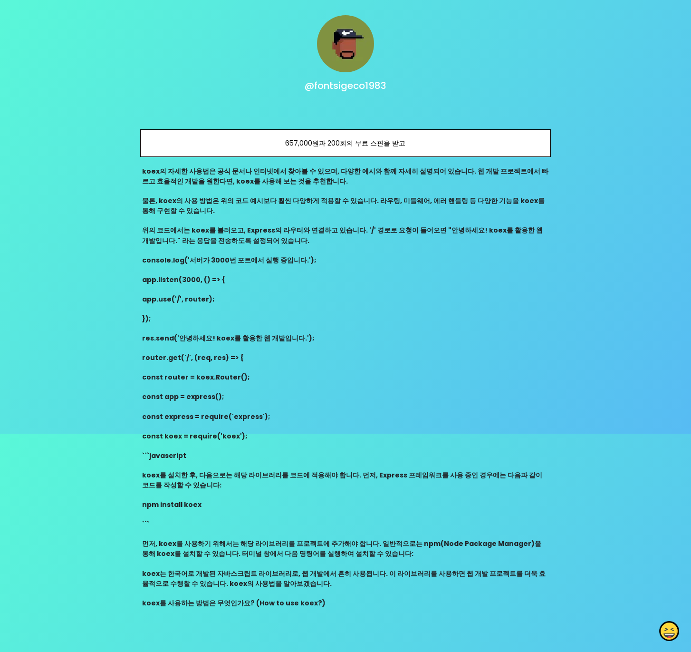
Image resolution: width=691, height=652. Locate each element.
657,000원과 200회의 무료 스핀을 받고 (345, 143)
